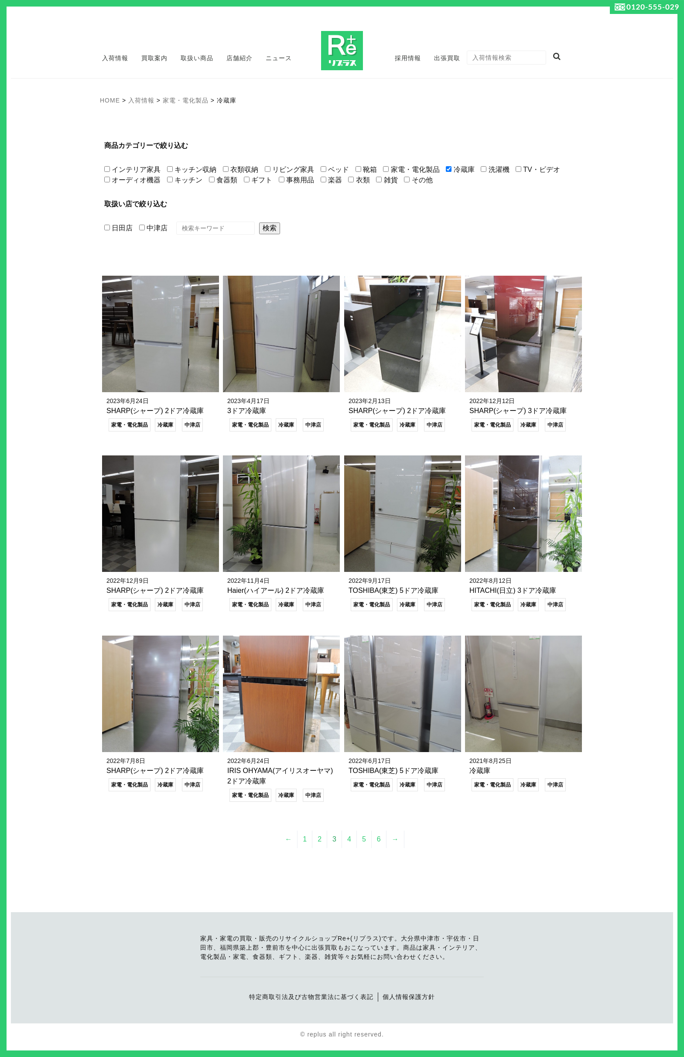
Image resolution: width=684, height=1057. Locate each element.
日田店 (118, 228)
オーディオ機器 (132, 180)
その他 (418, 180)
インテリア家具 (132, 169)
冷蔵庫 (460, 169)
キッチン (184, 180)
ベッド (335, 169)
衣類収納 (240, 169)
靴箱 (366, 169)
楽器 (331, 180)
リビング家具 (289, 169)
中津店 (153, 228)
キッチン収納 (191, 169)
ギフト (258, 180)
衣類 (358, 180)
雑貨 (386, 180)
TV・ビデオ (538, 169)
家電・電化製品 (411, 169)
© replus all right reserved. (342, 1034)
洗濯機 (495, 169)
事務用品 (296, 180)
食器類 (223, 180)
